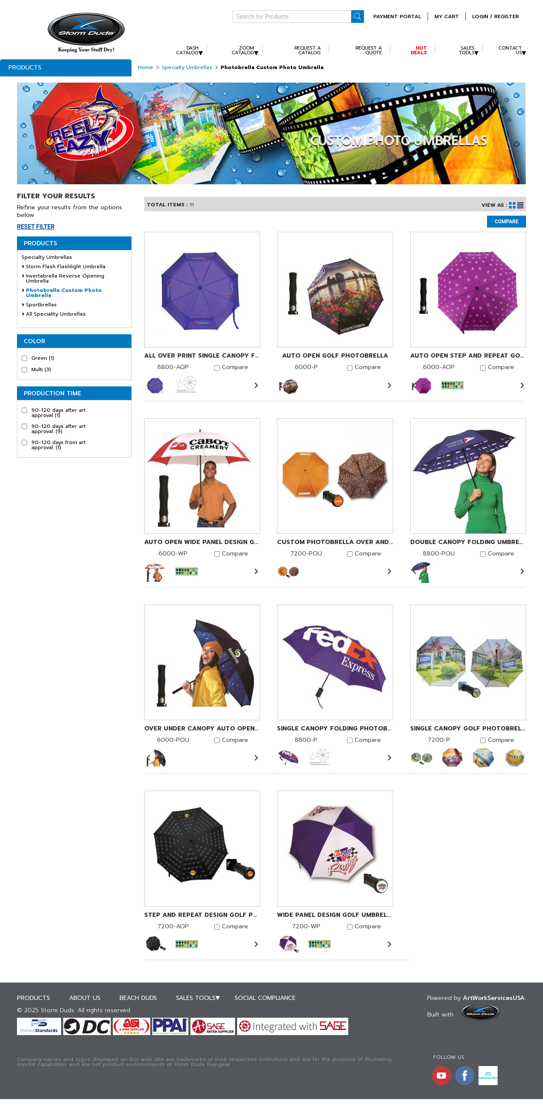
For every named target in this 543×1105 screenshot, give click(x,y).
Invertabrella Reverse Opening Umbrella (65, 278)
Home (145, 67)
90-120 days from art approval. (58, 445)
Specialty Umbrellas (187, 67)
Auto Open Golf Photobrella (335, 356)
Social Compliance (265, 998)
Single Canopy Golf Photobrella (468, 729)
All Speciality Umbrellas (56, 314)
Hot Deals (419, 50)
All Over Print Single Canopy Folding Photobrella (202, 356)
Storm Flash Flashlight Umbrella (66, 266)
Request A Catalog (307, 50)
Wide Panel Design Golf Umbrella (335, 915)
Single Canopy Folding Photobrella (335, 729)
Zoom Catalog (243, 50)
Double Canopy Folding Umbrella (468, 542)
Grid (512, 205)
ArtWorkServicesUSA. (494, 998)
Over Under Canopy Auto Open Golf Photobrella (202, 729)
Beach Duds (138, 998)
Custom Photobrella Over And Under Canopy (335, 542)
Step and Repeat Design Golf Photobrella (202, 915)
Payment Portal (397, 16)
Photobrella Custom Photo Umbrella (64, 293)
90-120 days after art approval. (58, 429)
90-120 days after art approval (58, 413)
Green (42, 358)
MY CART (446, 16)
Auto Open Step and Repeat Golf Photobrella (468, 356)
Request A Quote (368, 50)
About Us (85, 998)
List (520, 205)
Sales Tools (466, 50)
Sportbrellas (41, 304)
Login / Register (495, 16)
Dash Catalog (187, 50)
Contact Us (510, 50)
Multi (41, 369)
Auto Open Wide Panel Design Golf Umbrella (202, 542)
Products (25, 67)
